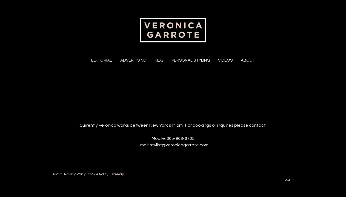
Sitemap (117, 174)
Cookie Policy (98, 174)
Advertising (133, 60)
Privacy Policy (74, 174)
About (248, 60)
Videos (225, 60)
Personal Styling (190, 60)
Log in (289, 179)
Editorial (101, 60)
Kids (159, 60)
